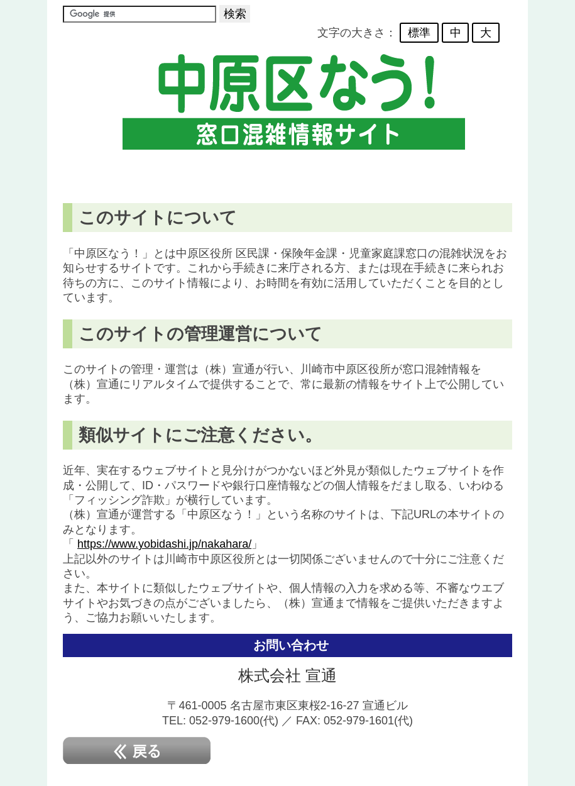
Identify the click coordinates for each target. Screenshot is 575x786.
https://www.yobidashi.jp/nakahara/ (164, 544)
